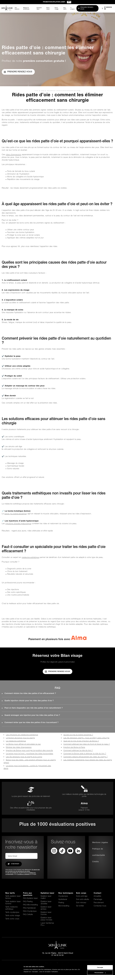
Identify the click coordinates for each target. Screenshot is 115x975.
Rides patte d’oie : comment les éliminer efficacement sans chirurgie (63, 90)
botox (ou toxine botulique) (15, 514)
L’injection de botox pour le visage (20, 738)
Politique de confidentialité (98, 852)
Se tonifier (80, 906)
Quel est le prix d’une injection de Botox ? (81, 741)
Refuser (100, 970)
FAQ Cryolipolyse (30, 911)
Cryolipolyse (63, 896)
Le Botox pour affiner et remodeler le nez (23, 744)
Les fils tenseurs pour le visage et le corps (24, 757)
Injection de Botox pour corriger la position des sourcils (29, 751)
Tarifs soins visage (12, 916)
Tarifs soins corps (12, 919)
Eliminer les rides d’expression (19, 747)
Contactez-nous (100, 906)
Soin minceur (81, 903)
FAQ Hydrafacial (29, 908)
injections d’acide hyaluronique (18, 524)
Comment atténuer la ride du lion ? (78, 751)
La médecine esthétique (16, 741)
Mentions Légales (100, 843)
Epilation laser (47, 893)
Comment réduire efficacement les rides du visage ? (85, 757)
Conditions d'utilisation (23, 874)
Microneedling (63, 906)
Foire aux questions (27, 894)
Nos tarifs (10, 893)
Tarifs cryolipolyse (12, 912)
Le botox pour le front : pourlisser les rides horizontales (29, 754)
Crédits (95, 862)
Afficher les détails (30, 969)
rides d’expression (13, 155)
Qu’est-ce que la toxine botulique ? (78, 735)
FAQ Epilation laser (30, 898)
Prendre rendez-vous (57, 671)
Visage (42, 90)
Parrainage (98, 899)
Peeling (61, 903)
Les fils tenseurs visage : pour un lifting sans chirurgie (86, 738)
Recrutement (99, 903)
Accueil (36, 90)
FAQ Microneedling (30, 905)
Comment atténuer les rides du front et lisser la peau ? (86, 744)
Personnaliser (100, 965)
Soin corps (81, 893)
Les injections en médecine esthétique (22, 735)
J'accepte (100, 960)
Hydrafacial (62, 899)
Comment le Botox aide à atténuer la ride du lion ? (84, 754)
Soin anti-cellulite (82, 899)
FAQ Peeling (28, 902)
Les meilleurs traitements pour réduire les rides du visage (87, 760)
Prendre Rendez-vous (18, 72)
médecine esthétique (30, 557)
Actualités (97, 896)
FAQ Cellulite (28, 915)
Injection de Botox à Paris (74, 747)
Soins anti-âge (81, 896)
